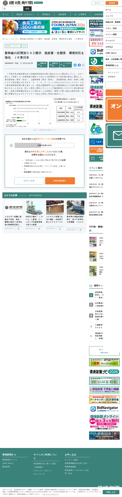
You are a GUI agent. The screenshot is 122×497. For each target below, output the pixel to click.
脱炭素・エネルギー (13, 46)
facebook (79, 64)
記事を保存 (43, 64)
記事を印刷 (55, 64)
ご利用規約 (38, 467)
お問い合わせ (8, 463)
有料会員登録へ (60, 181)
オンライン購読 (71, 460)
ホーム (5, 39)
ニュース (14, 39)
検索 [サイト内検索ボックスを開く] (115, 6)
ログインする (29, 181)
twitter (75, 64)
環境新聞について (9, 460)
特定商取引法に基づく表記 (45, 464)
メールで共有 (67, 64)
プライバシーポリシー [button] (50, 494)
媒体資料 (6, 467)
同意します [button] (111, 492)
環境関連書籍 (70, 467)
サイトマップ (39, 474)
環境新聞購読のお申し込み (76, 463)
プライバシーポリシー (43, 471)
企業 (24, 46)
